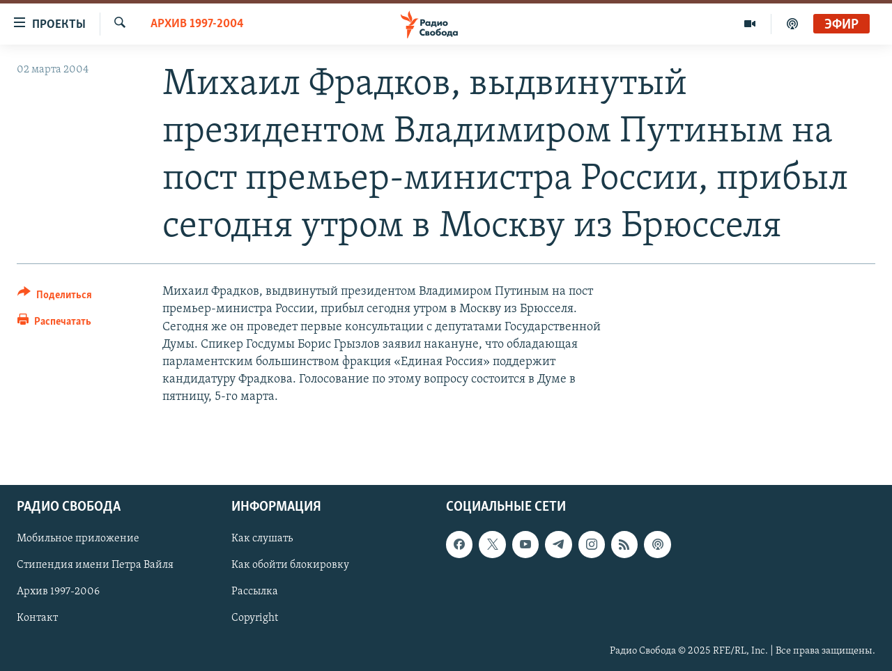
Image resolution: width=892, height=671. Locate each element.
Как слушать (262, 538)
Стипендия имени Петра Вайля (95, 565)
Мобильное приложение (78, 538)
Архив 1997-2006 (58, 591)
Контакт (37, 618)
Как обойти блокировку (290, 565)
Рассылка (254, 591)
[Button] (54, 297)
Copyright (254, 618)
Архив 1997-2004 (197, 24)
